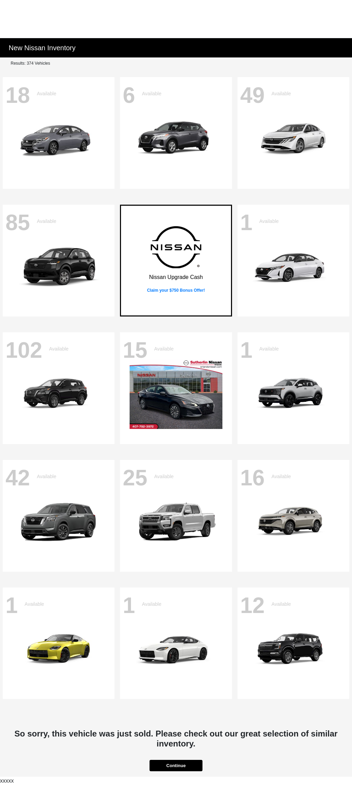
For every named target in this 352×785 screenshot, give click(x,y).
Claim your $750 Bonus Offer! (176, 290)
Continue (176, 765)
